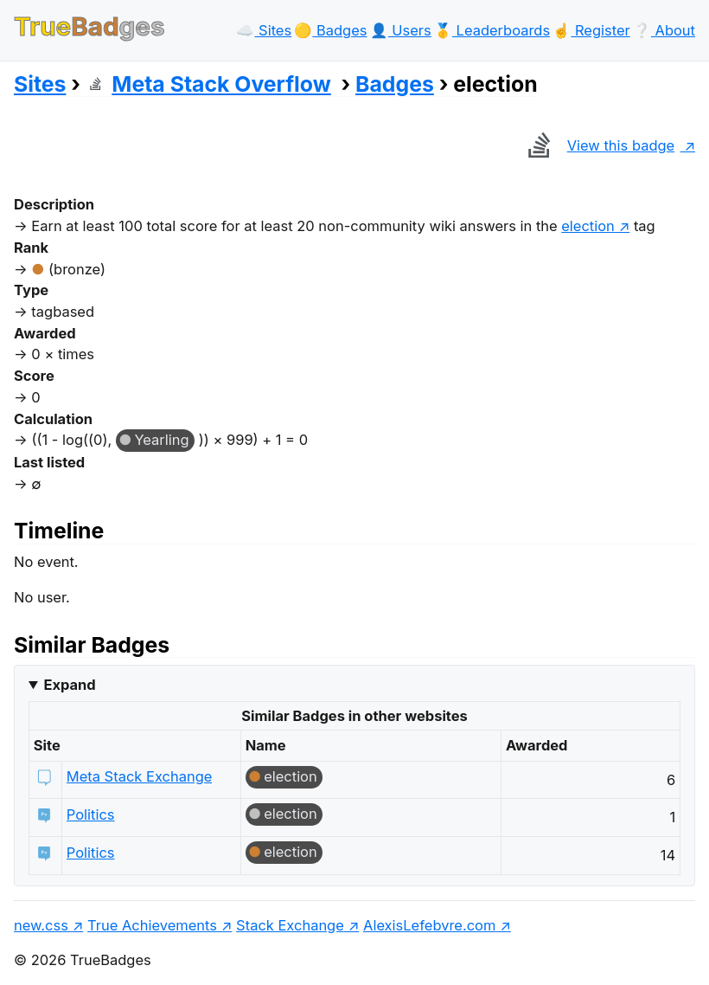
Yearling (161, 439)
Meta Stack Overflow (208, 84)
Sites (40, 84)
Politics (91, 814)
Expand (69, 684)
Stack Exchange (290, 925)
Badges (394, 84)
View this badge (597, 145)
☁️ (263, 30)
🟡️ (330, 30)
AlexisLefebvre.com (429, 925)
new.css (41, 925)
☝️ (591, 30)
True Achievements (152, 925)
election (588, 226)
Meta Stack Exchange (140, 776)
